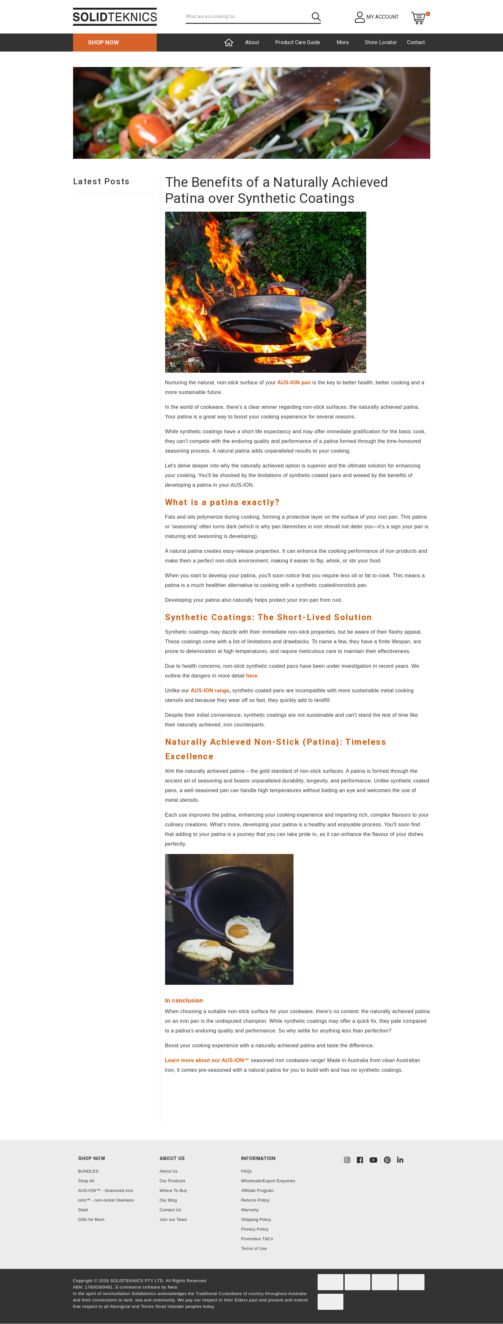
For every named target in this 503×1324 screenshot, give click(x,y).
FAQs (246, 1171)
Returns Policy (255, 1200)
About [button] (252, 42)
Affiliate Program (257, 1190)
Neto (172, 1287)
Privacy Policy (254, 1229)
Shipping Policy (256, 1219)
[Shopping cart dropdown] (418, 17)
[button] (377, 17)
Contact (416, 42)
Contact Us (171, 1209)
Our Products (172, 1180)
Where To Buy (173, 1190)
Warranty (250, 1209)
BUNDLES (88, 1171)
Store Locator (381, 42)
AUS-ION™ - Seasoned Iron (105, 1190)
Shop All (86, 1180)
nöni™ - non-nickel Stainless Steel (106, 1205)
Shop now (103, 42)
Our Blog (168, 1200)
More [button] (343, 42)
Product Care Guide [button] (298, 42)
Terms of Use (254, 1248)
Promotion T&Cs (257, 1238)
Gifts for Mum (91, 1219)
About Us (169, 1171)
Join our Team (173, 1219)
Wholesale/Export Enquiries (268, 1180)
